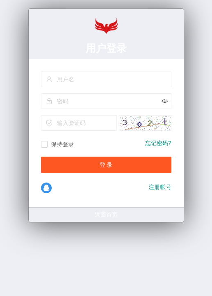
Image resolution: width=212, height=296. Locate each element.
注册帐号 (159, 187)
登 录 (106, 165)
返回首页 (106, 214)
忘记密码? (158, 143)
